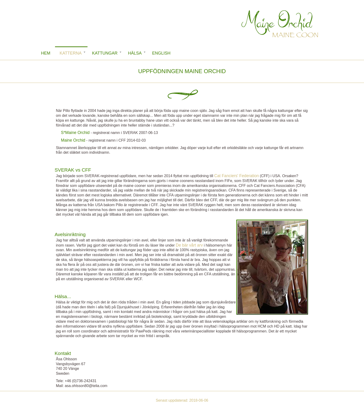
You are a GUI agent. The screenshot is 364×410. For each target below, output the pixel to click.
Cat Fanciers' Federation (236, 175)
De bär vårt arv (189, 245)
